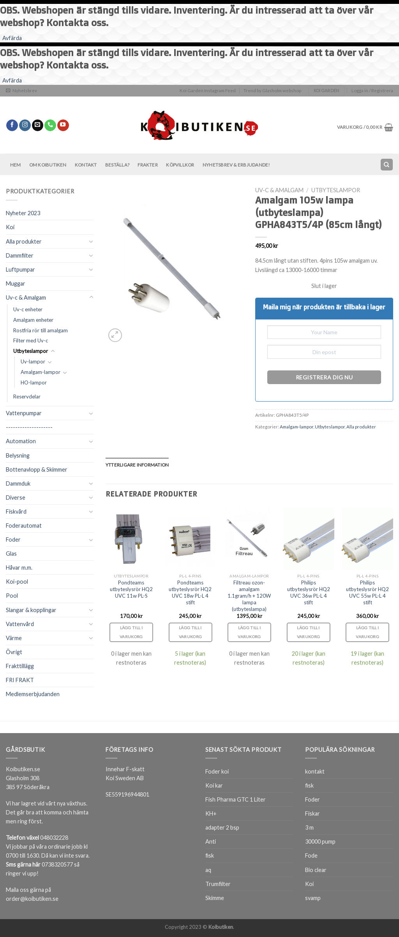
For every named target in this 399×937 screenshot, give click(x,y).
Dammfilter (20, 255)
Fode (311, 855)
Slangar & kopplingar (31, 610)
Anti (210, 841)
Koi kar (214, 785)
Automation (21, 441)
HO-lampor (34, 382)
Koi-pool (17, 581)
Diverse (15, 497)
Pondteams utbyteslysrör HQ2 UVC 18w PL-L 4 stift (190, 592)
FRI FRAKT (20, 680)
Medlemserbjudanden (33, 694)
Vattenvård (20, 624)
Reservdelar (27, 396)
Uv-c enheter (27, 309)
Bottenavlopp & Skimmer (36, 469)
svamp (313, 898)
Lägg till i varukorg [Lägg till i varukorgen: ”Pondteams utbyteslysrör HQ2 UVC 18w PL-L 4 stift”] (190, 632)
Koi (10, 227)
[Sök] (386, 164)
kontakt (315, 771)
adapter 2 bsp (222, 827)
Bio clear (316, 870)
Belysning (18, 455)
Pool (12, 595)
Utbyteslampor (30, 351)
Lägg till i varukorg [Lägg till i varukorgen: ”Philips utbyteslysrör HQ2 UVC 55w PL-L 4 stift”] (367, 632)
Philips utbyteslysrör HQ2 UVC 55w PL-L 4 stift (367, 592)
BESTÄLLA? (117, 164)
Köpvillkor (180, 164)
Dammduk (18, 483)
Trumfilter (218, 884)
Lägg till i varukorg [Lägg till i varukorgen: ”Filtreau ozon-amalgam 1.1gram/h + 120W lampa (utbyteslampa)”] (249, 632)
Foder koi (217, 771)
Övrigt (14, 652)
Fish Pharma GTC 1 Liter (235, 799)
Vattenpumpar (24, 413)
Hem (15, 164)
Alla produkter (24, 241)
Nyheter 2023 (23, 213)
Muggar (15, 283)
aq (208, 870)
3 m (309, 827)
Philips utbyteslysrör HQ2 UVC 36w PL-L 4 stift (308, 592)
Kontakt (86, 164)
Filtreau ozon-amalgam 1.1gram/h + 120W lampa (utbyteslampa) (249, 595)
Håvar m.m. (19, 567)
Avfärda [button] (12, 38)
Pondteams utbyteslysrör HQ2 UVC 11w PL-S (131, 589)
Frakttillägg (20, 666)
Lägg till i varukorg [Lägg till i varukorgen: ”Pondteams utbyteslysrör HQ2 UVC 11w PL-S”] (131, 632)
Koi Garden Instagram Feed (208, 90)
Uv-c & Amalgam (26, 297)
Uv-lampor (33, 361)
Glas (11, 553)
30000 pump (320, 841)
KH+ (211, 813)
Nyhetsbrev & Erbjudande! (236, 164)
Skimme (214, 898)
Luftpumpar (20, 269)
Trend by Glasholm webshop (272, 90)
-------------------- (29, 427)
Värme (14, 638)
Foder (13, 539)
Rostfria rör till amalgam (40, 330)
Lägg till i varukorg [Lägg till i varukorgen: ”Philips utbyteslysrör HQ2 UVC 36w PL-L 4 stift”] (308, 632)
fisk (209, 855)
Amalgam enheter (33, 320)
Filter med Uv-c (30, 340)
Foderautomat (24, 525)
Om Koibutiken (48, 164)
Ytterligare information (137, 464)
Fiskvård (16, 511)
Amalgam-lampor (40, 372)
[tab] (137, 465)
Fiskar (312, 813)
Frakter (148, 164)
